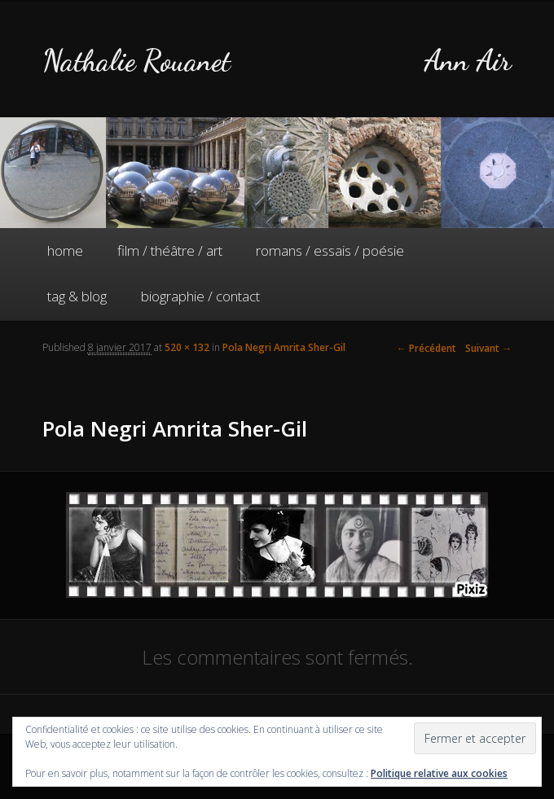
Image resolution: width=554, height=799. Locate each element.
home (65, 250)
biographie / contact (200, 296)
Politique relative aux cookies (439, 773)
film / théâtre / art (169, 250)
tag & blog (77, 296)
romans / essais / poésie (330, 250)
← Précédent (426, 348)
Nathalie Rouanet (136, 60)
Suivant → (488, 348)
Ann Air (468, 60)
